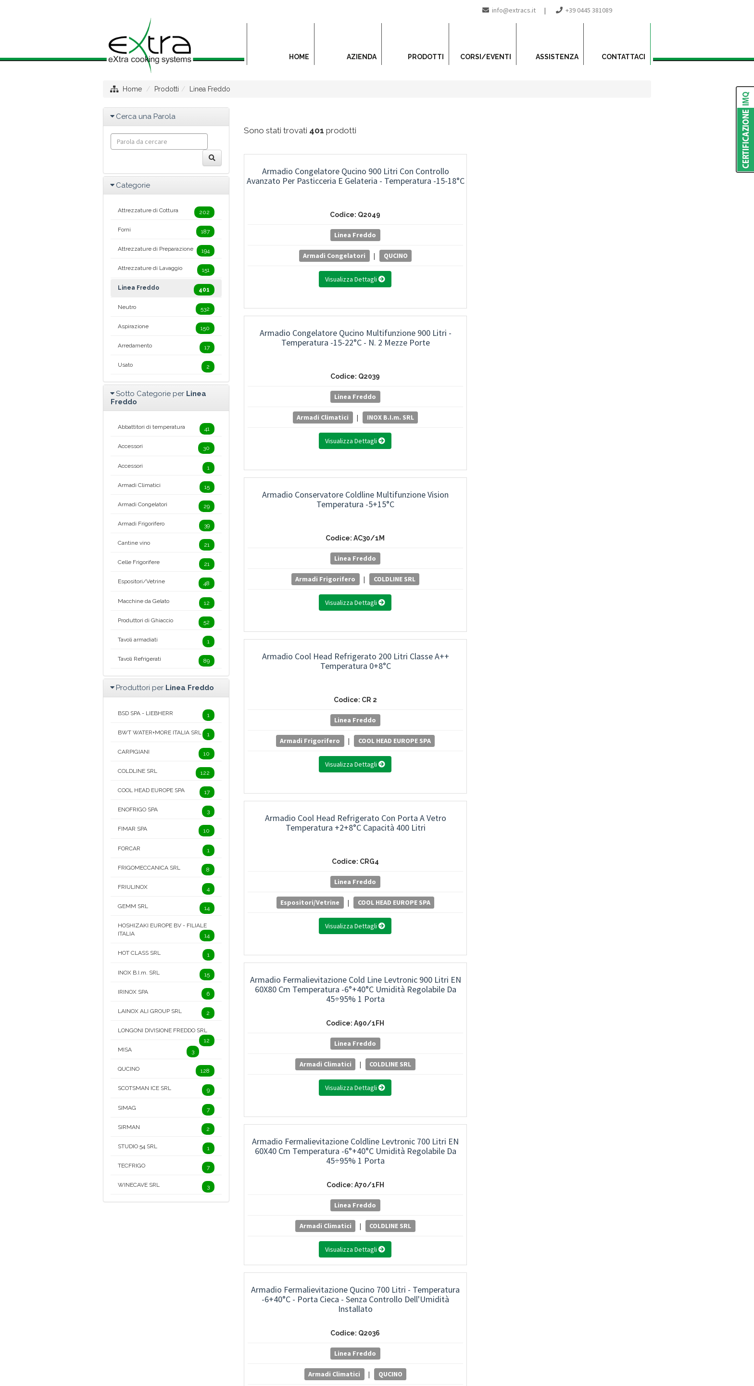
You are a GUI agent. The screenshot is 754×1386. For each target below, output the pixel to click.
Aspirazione (166, 328)
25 (292, 974)
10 (411, 958)
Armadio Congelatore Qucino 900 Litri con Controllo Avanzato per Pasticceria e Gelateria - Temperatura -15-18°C (306, 185)
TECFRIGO (166, 1167)
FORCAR (166, 850)
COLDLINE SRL (588, 269)
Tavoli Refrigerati (166, 661)
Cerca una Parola (146, 116)
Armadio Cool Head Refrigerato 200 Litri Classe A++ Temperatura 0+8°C (307, 342)
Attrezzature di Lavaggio (166, 270)
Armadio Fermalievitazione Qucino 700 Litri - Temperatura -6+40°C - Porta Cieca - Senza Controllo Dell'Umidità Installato (447, 509)
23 (253, 974)
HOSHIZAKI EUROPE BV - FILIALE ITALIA (166, 931)
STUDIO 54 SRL (166, 1148)
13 (467, 958)
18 (560, 958)
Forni (166, 231)
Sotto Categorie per (158, 397)
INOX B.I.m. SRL (447, 269)
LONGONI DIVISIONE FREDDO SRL (166, 1033)
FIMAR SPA (166, 830)
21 (618, 958)
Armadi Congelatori (285, 255)
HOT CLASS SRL (166, 955)
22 (637, 958)
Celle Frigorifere (166, 564)
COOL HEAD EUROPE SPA (306, 430)
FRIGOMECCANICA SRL (166, 869)
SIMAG (166, 1110)
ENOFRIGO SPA (166, 811)
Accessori (166, 448)
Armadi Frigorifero (585, 255)
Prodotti (166, 89)
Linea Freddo (209, 89)
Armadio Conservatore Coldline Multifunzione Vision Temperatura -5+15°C (588, 181)
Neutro (166, 309)
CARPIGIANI (166, 753)
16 (523, 958)
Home (132, 89)
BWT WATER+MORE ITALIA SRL (166, 734)
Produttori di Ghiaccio (166, 622)
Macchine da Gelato (166, 603)
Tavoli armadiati (166, 641)
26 (312, 974)
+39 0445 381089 (589, 10)
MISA (158, 1051)
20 (599, 958)
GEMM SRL (166, 908)
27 (332, 974)
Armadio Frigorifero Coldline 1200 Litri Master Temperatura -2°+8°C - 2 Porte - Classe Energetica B (307, 657)
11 (430, 958)
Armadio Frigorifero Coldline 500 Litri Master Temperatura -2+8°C (447, 809)
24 (273, 974)
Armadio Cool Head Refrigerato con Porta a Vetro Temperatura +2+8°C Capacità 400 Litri (447, 342)
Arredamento (166, 347)
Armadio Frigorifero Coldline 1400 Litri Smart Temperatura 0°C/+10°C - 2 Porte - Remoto (588, 652)
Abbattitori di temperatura (166, 429)
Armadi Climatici (444, 255)
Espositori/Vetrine (444, 417)
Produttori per (165, 687)
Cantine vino (166, 545)
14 (485, 958)
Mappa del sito (317, 1341)
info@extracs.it (514, 10)
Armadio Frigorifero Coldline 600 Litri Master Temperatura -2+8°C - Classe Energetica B (588, 814)
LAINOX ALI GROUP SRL (166, 1013)
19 (579, 958)
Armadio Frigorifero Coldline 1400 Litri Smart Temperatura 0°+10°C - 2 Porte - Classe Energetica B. (448, 657)
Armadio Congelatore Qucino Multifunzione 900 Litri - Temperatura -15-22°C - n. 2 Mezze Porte (447, 185)
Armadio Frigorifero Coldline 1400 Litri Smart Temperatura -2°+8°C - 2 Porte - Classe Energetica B (306, 819)
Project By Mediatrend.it (420, 1341)
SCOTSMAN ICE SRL (166, 1090)
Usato (166, 366)
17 (542, 958)
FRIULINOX (166, 889)
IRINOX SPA (166, 994)
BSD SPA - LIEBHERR (166, 715)
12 (448, 958)
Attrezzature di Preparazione (166, 251)
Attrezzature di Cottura (166, 212)
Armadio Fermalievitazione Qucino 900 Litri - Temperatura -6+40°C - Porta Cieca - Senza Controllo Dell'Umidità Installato (588, 509)
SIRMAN (166, 1129)
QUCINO (347, 255)
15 (504, 958)
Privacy (360, 1341)
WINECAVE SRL (166, 1187)
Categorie (133, 185)
